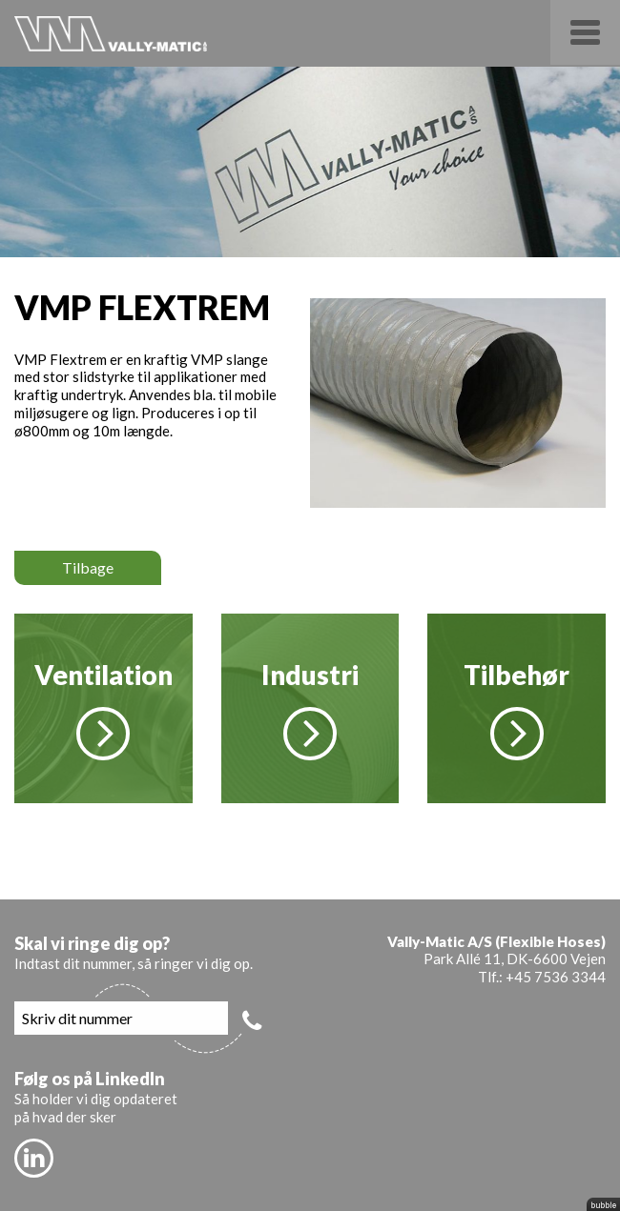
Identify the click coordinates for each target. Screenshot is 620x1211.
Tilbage (88, 567)
